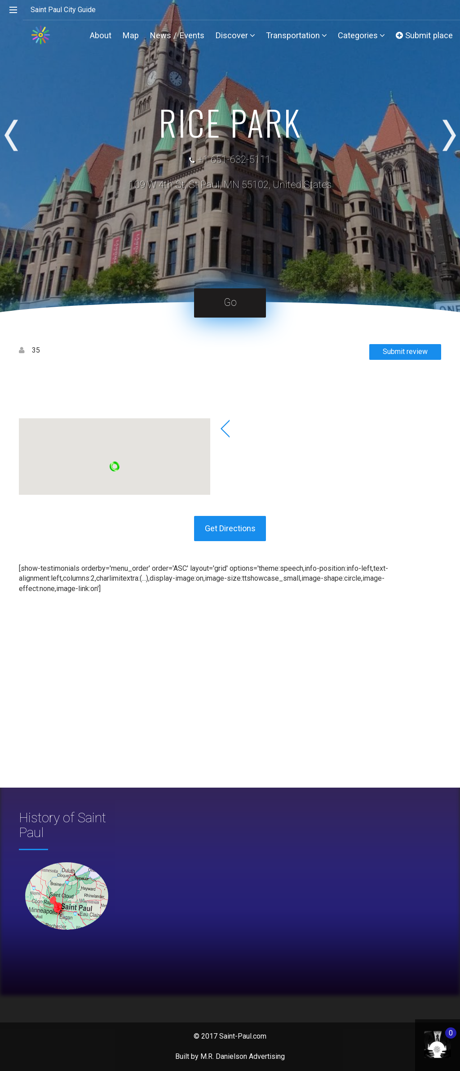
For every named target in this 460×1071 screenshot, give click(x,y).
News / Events (177, 35)
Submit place (424, 35)
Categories (361, 35)
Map (130, 35)
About (100, 35)
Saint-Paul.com (242, 1036)
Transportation (296, 35)
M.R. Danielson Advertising (242, 1056)
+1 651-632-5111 (234, 159)
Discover (235, 35)
